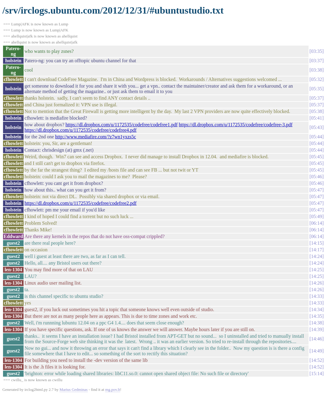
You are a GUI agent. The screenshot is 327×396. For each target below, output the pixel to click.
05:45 (316, 156)
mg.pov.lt (112, 389)
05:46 (316, 176)
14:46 (316, 338)
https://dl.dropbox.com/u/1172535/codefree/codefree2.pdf (80, 203)
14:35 (316, 316)
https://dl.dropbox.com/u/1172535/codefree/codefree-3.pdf (236, 124)
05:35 (316, 88)
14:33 (316, 296)
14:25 (316, 269)
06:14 (316, 223)
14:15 (316, 243)
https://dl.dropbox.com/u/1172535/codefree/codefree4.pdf (80, 130)
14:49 (316, 350)
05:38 (316, 111)
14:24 (316, 256)
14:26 (316, 282)
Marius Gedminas (74, 389)
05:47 (316, 189)
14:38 (316, 322)
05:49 (316, 216)
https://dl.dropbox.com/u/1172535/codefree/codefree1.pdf (122, 124)
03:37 (316, 60)
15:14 (316, 373)
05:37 (316, 98)
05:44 (316, 136)
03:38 (316, 69)
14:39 (316, 329)
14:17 (316, 249)
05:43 (316, 127)
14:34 (316, 309)
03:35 (316, 51)
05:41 (316, 118)
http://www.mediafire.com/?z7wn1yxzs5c (95, 136)
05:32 (316, 79)
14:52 (316, 360)
